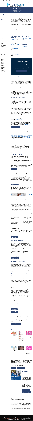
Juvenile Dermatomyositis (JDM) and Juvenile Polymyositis (15, 51)
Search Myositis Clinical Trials (16, 323)
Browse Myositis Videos (21, 70)
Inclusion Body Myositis (19, 136)
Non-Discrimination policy (14, 418)
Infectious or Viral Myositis (27, 47)
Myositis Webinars (2, 63)
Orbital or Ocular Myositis (15, 54)
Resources (2, 65)
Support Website (26, 392)
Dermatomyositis (14, 39)
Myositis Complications (3, 37)
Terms (8, 418)
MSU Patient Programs (21, 367)
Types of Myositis (2, 26)
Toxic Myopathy (25, 46)
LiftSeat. (26, 124)
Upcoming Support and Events (3, 71)
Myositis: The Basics (3, 23)
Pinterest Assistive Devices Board (15, 126)
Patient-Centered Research (3, 46)
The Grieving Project (3, 68)
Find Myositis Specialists (15, 258)
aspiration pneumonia (18, 119)
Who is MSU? (13, 367)
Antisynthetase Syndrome (27, 38)
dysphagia (12, 118)
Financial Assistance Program (2, 59)
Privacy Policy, (4, 418)
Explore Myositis (3, 56)
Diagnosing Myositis (14, 237)
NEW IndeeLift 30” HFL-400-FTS (3, 54)
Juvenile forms (26, 136)
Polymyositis (13, 43)
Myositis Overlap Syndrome (2, 42)
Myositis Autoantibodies (3, 29)
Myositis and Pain (14, 168)
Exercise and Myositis (14, 311)
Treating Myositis (14, 309)
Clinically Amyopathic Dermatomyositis (17, 135)
